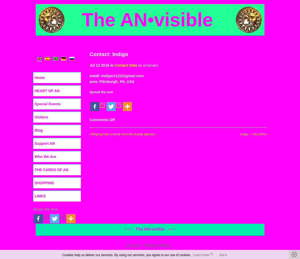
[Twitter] (114, 103)
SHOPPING (44, 183)
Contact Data (125, 65)
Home (40, 78)
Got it (223, 255)
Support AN (45, 143)
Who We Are (45, 157)
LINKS (40, 196)
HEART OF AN (47, 91)
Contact (133, 245)
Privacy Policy (158, 245)
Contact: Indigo (109, 54)
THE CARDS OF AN (52, 170)
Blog (39, 130)
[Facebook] (97, 103)
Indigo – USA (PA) (252, 134)
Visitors (41, 117)
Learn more (201, 255)
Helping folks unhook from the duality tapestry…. (125, 134)
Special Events (48, 104)
